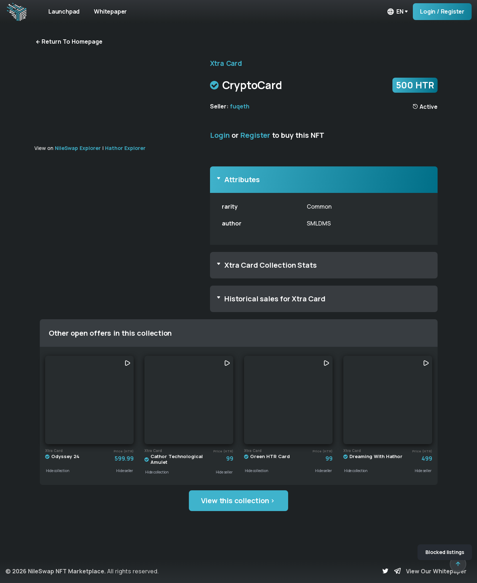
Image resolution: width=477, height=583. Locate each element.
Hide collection (58, 470)
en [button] (395, 11)
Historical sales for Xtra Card (274, 298)
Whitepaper (110, 11)
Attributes (242, 179)
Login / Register (442, 11)
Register (255, 135)
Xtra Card (226, 63)
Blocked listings (444, 552)
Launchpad (64, 11)
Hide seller (124, 470)
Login (220, 135)
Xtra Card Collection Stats (270, 265)
